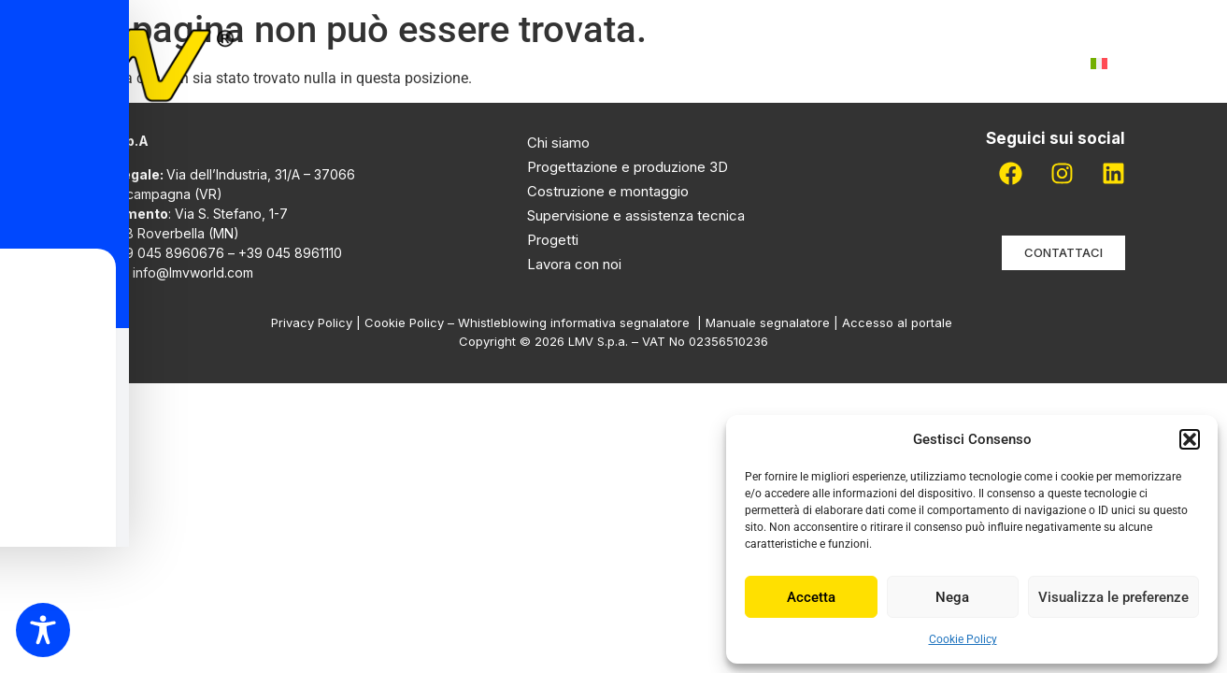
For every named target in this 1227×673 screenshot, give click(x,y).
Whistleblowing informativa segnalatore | (582, 322)
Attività (569, 63)
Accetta (811, 597)
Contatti (1017, 63)
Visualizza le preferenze (1113, 597)
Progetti (686, 63)
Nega (952, 597)
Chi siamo (449, 63)
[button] (1189, 439)
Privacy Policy (311, 322)
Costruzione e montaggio (608, 191)
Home (353, 63)
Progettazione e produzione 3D (627, 167)
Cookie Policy (963, 639)
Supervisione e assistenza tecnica (636, 215)
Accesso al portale (899, 322)
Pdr (774, 63)
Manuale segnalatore (770, 322)
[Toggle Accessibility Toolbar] (43, 630)
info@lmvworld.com (193, 272)
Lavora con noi (885, 63)
